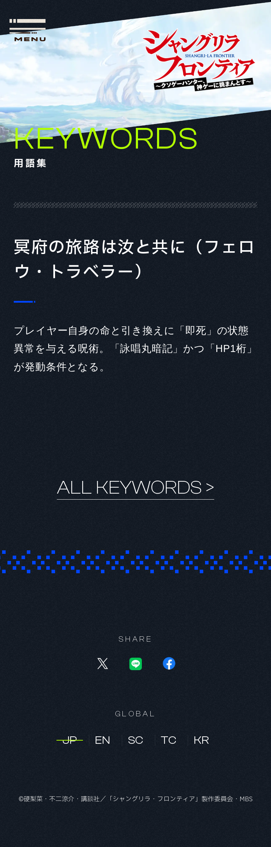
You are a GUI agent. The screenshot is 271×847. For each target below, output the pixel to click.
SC (135, 740)
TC (168, 740)
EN (102, 740)
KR (201, 740)
